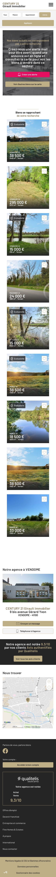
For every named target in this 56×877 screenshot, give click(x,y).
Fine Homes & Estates (13, 829)
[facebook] (5, 751)
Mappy (28, 727)
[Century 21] (14, 5)
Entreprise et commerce (14, 823)
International (9, 842)
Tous (5, 15)
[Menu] (51, 4)
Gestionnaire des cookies (28, 872)
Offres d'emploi (10, 810)
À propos (7, 836)
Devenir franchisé (11, 816)
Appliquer (28, 23)
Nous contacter (10, 849)
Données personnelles (28, 866)
